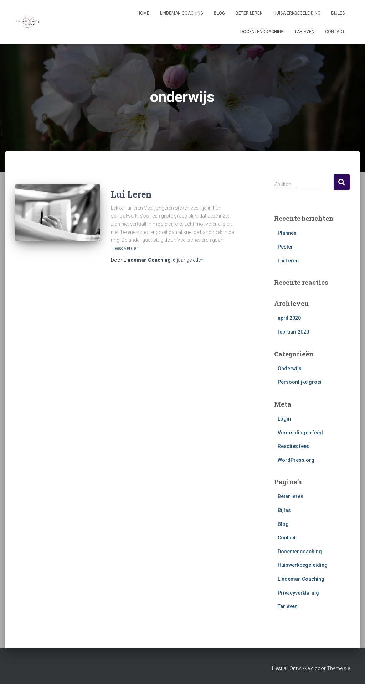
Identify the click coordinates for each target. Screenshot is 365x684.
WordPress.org (296, 460)
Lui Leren (131, 194)
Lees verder (125, 248)
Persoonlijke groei (300, 382)
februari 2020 (293, 332)
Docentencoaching (262, 31)
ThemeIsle (338, 668)
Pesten (286, 247)
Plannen (287, 233)
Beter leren (249, 13)
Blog (219, 13)
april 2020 (289, 318)
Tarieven (304, 31)
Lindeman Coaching (181, 13)
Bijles (338, 13)
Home (143, 13)
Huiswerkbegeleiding (296, 13)
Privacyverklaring (298, 593)
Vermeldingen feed (300, 432)
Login (284, 419)
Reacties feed (294, 446)
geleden (188, 260)
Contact (335, 31)
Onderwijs (290, 368)
